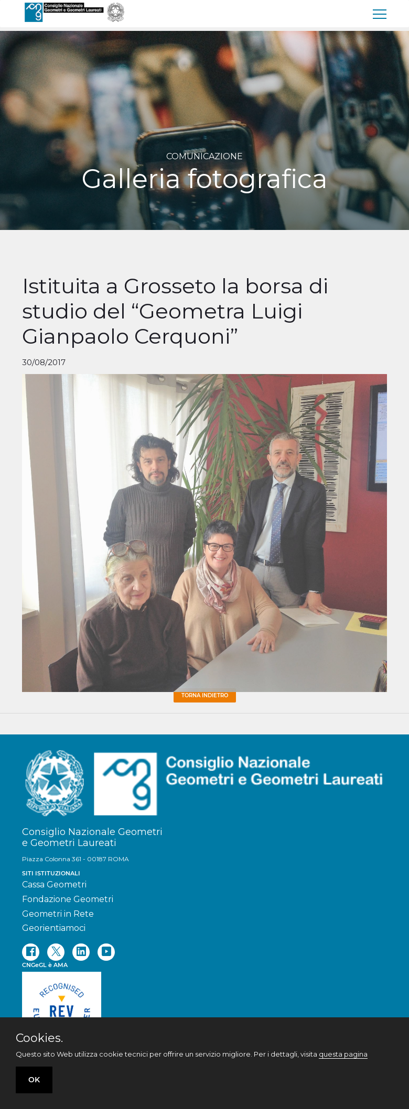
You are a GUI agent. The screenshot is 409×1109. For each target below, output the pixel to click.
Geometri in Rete (58, 914)
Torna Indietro (204, 695)
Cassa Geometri (54, 885)
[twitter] (55, 952)
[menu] (380, 13)
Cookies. (39, 1038)
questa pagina (343, 1054)
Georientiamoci (53, 928)
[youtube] (106, 952)
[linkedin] (81, 952)
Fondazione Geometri (67, 899)
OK (34, 1079)
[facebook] (30, 952)
